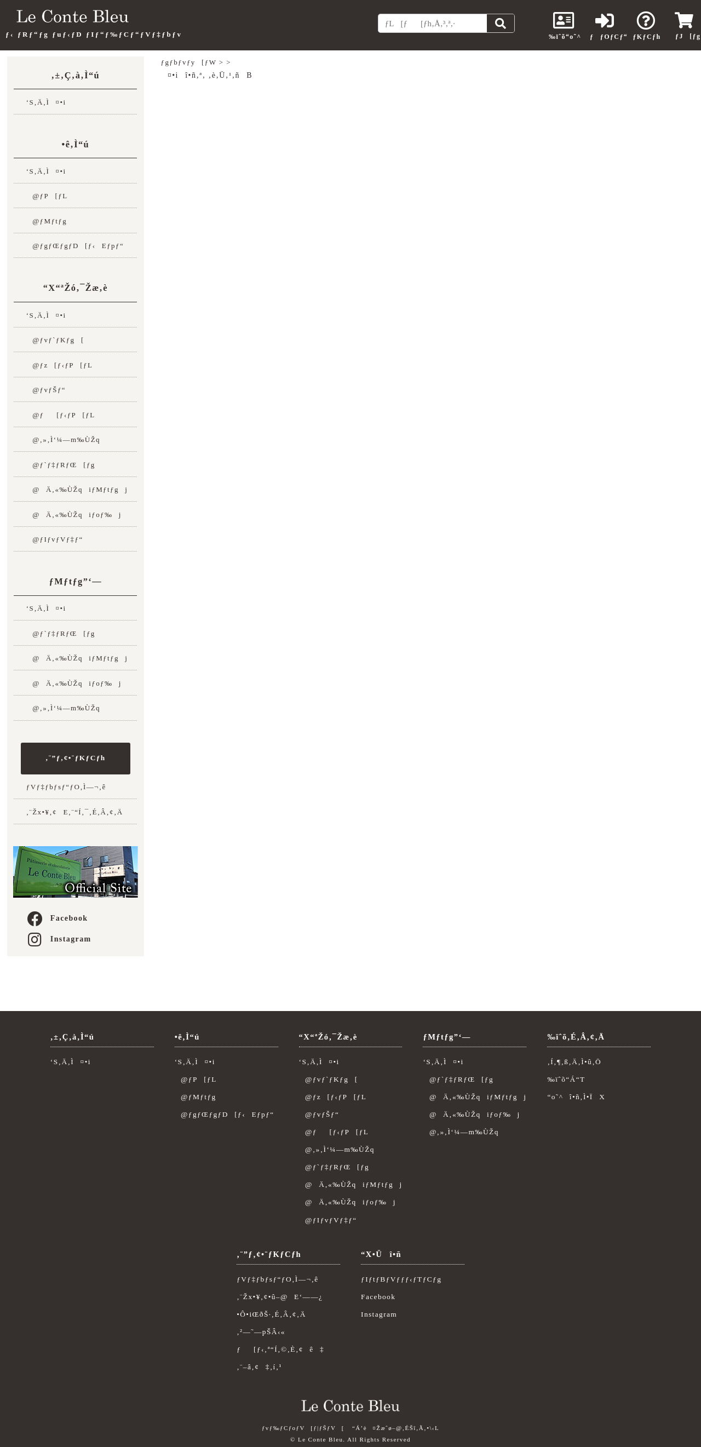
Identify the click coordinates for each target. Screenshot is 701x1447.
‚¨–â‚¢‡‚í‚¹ (259, 1367)
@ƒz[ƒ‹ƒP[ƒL (59, 365)
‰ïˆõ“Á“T (566, 1079)
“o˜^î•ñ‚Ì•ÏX (576, 1097)
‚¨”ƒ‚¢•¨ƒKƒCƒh (75, 758)
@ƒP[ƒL (47, 196)
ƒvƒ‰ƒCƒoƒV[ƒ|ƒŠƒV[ (303, 1428)
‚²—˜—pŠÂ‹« (261, 1332)
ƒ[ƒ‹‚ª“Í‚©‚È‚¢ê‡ (280, 1349)
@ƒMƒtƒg (46, 221)
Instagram (58, 939)
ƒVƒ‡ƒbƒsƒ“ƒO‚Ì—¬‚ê (66, 787)
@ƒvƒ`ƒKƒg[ (55, 340)
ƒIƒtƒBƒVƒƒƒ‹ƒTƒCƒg (401, 1279)
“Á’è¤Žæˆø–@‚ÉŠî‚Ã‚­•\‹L (395, 1428)
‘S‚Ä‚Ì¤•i (46, 102)
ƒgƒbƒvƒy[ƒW (189, 62)
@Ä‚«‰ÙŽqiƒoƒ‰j (74, 514)
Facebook (57, 918)
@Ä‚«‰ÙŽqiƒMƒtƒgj (77, 489)
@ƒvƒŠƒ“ (46, 390)
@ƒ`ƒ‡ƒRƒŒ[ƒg (60, 465)
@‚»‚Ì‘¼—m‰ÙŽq (63, 439)
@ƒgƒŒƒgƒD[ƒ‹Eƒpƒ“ (75, 246)
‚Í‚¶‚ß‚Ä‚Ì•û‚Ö (574, 1062)
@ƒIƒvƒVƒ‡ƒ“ (54, 539)
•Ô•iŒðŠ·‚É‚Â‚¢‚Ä (271, 1314)
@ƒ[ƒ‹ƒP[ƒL (60, 415)
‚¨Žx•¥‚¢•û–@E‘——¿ (280, 1297)
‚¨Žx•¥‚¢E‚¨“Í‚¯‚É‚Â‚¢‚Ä (74, 812)
